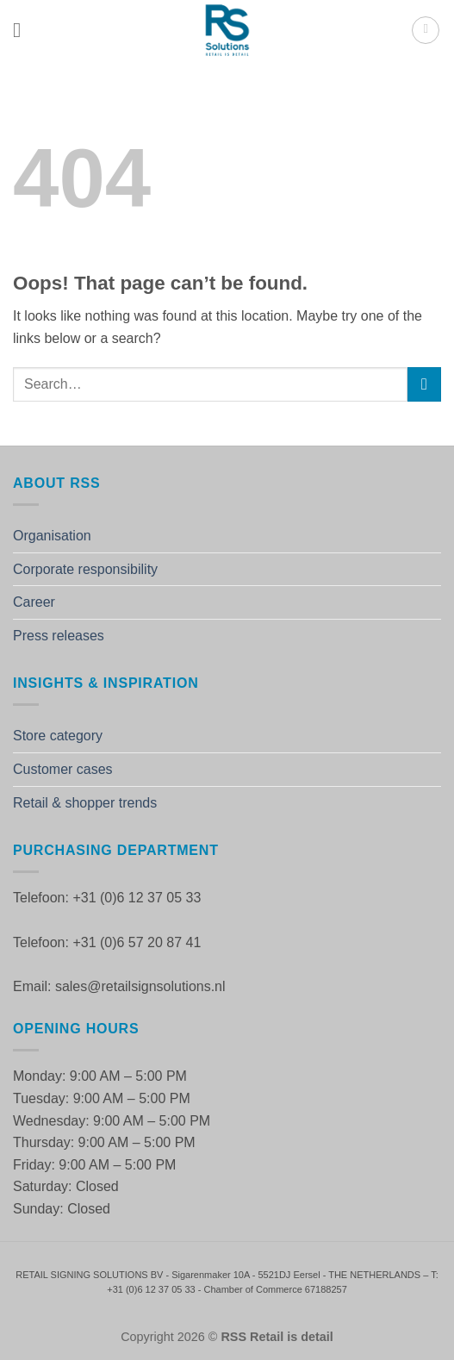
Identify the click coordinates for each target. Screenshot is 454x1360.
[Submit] (424, 384)
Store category (58, 735)
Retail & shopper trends (85, 802)
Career (34, 602)
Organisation (52, 535)
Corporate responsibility (85, 569)
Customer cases (63, 769)
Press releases (58, 635)
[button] (23, 30)
